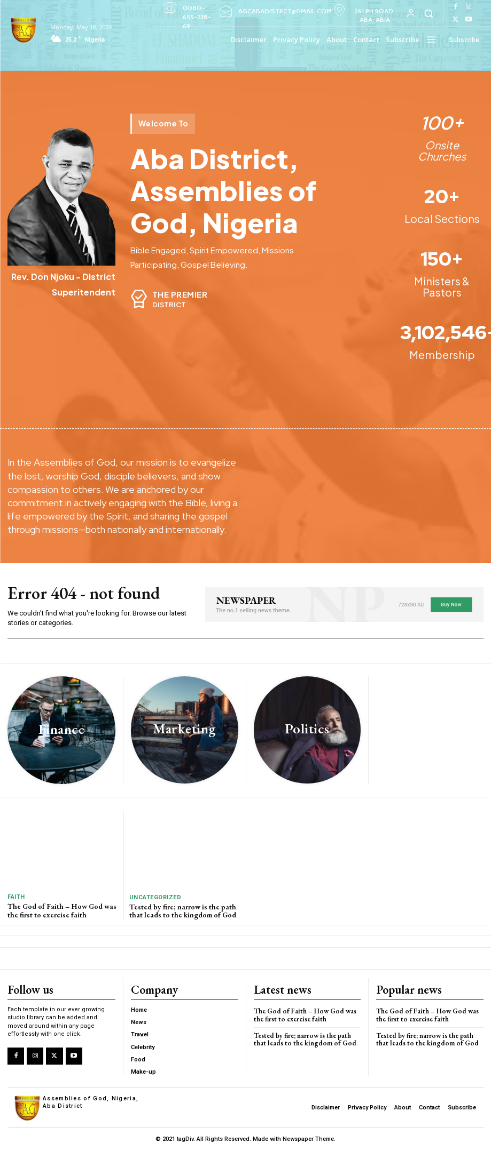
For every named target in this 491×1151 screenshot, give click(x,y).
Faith (16, 897)
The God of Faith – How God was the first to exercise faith (61, 910)
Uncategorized (155, 897)
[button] (428, 13)
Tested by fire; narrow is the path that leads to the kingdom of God (182, 911)
